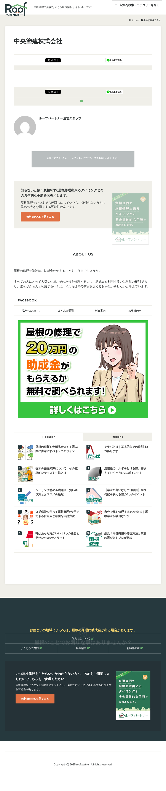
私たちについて (31, 310)
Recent (117, 436)
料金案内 (100, 310)
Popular (48, 436)
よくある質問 (65, 310)
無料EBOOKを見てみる (40, 216)
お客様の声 (134, 310)
